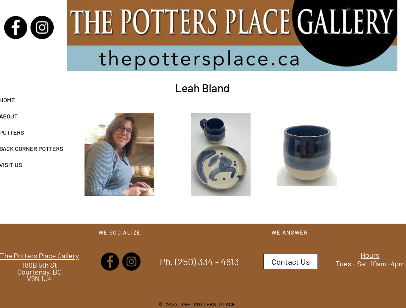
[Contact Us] (290, 261)
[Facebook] (15, 27)
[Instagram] (42, 27)
